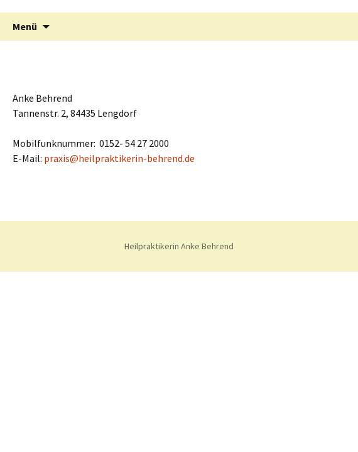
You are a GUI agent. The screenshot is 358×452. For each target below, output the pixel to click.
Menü (25, 26)
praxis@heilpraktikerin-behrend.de (119, 158)
